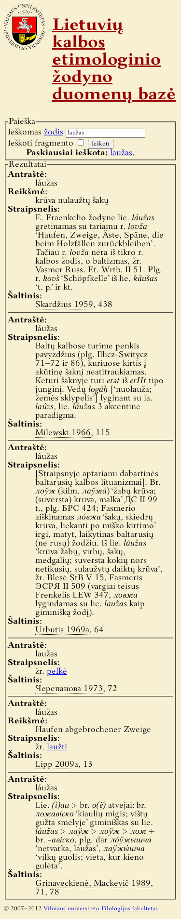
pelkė (57, 671)
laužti (57, 747)
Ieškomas (35, 132)
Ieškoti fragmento (40, 143)
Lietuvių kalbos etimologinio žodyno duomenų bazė (114, 61)
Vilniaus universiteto (71, 909)
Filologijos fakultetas (129, 909)
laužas (121, 153)
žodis (53, 132)
